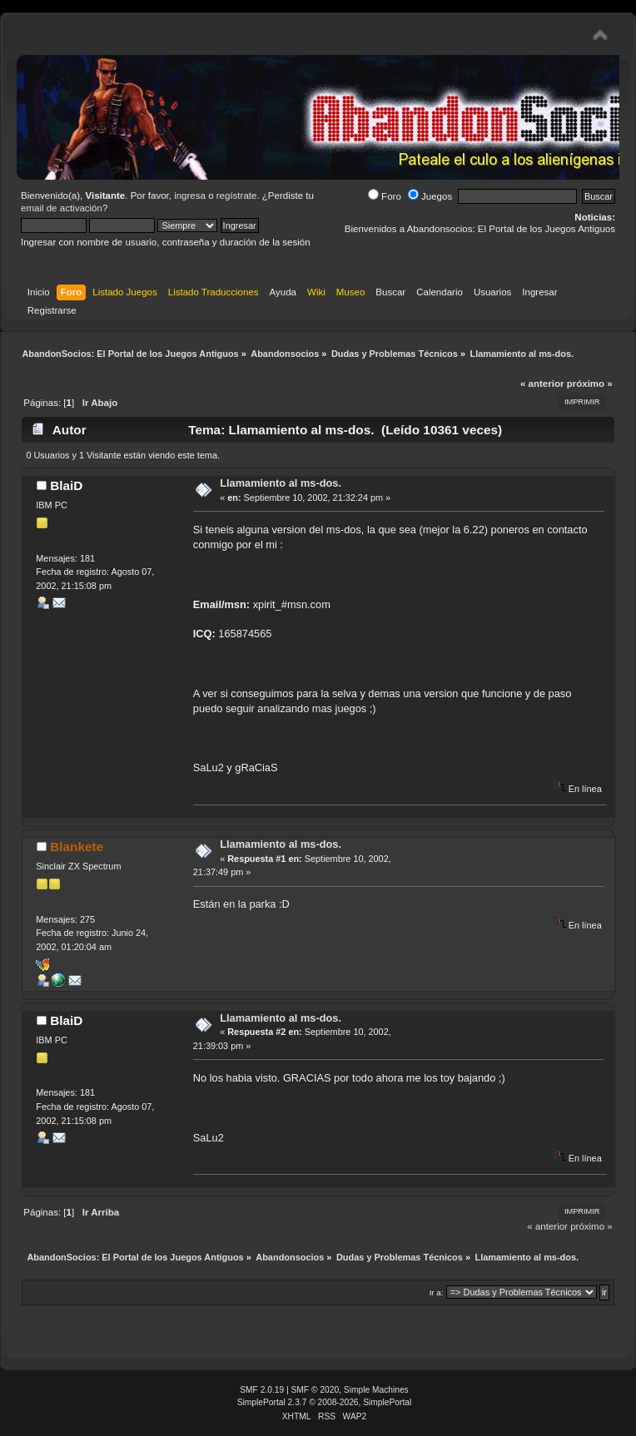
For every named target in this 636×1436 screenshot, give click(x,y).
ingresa (190, 196)
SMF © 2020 (315, 1389)
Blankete (76, 846)
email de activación (61, 208)
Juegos (430, 196)
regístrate (236, 196)
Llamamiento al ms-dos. (280, 483)
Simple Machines (376, 1389)
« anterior (542, 384)
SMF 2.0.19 (262, 1389)
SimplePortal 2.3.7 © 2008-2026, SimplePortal (324, 1402)
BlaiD (66, 485)
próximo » (590, 384)
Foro (384, 196)
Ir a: (437, 1292)
